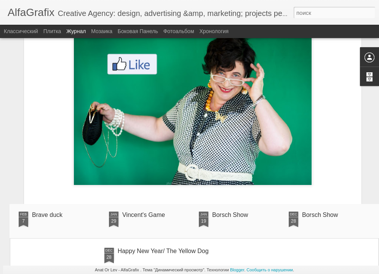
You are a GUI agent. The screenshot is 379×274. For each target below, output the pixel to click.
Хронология (214, 31)
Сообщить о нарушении (269, 270)
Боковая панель (138, 31)
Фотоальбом (178, 31)
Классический (21, 31)
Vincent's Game (143, 215)
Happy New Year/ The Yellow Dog (163, 251)
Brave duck (47, 215)
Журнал (76, 31)
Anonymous (253, 145)
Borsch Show (230, 215)
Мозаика (101, 31)
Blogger (237, 270)
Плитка (52, 31)
